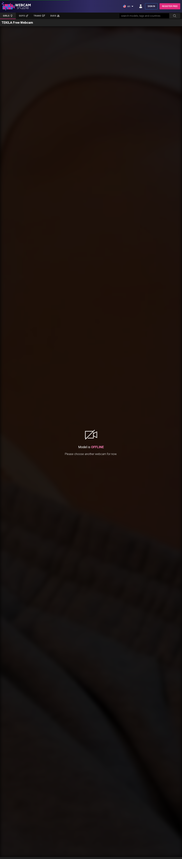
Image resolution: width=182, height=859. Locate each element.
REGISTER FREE (170, 6)
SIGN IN (151, 6)
